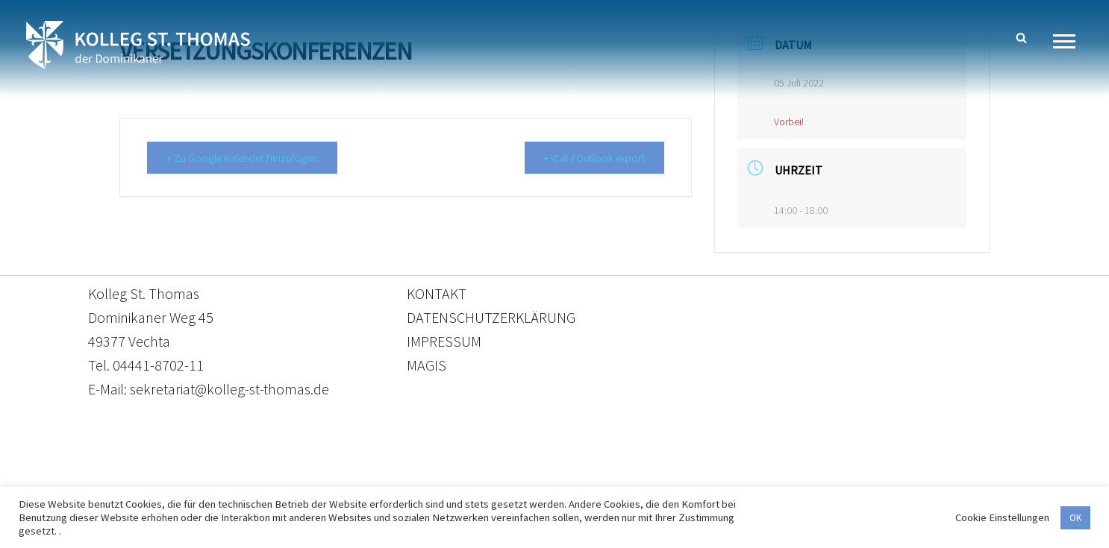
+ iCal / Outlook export (592, 158)
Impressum (676, 478)
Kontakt (414, 478)
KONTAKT (436, 293)
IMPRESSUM (444, 341)
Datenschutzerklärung (539, 478)
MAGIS (426, 365)
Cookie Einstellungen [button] (1002, 517)
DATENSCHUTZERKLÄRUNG (491, 317)
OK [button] (1075, 517)
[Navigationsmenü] (1070, 41)
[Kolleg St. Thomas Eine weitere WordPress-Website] (138, 45)
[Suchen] (1021, 37)
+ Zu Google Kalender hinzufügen (243, 158)
